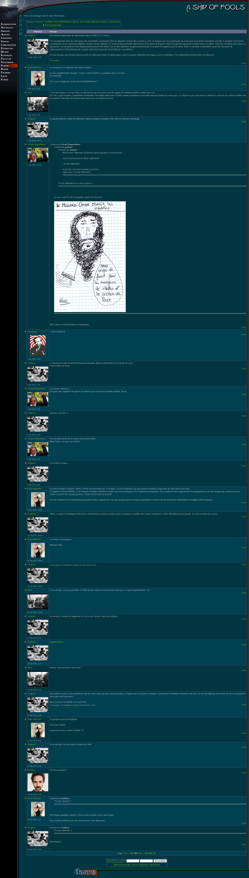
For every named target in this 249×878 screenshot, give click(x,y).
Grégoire (31, 35)
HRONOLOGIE (8, 45)
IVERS (5, 52)
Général (39, 21)
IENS (4, 76)
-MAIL (4, 80)
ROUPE (5, 31)
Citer (243, 63)
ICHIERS (6, 73)
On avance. (55, 60)
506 (150, 853)
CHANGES (6, 55)
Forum (30, 21)
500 (131, 853)
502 (140, 853)
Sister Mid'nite (34, 67)
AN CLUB (6, 59)
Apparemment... (57, 641)
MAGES (5, 42)
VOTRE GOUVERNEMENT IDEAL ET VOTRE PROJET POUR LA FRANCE (82, 21)
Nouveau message (53, 25)
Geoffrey (31, 770)
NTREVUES (7, 49)
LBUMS (5, 35)
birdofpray (32, 331)
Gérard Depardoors (36, 144)
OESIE (4, 69)
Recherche (155, 864)
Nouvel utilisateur (140, 864)
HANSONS (6, 38)
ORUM (4, 66)
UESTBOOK (7, 62)
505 (146, 853)
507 (154, 853)
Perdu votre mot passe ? (116, 862)
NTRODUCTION (8, 24)
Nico (29, 92)
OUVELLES (7, 28)
